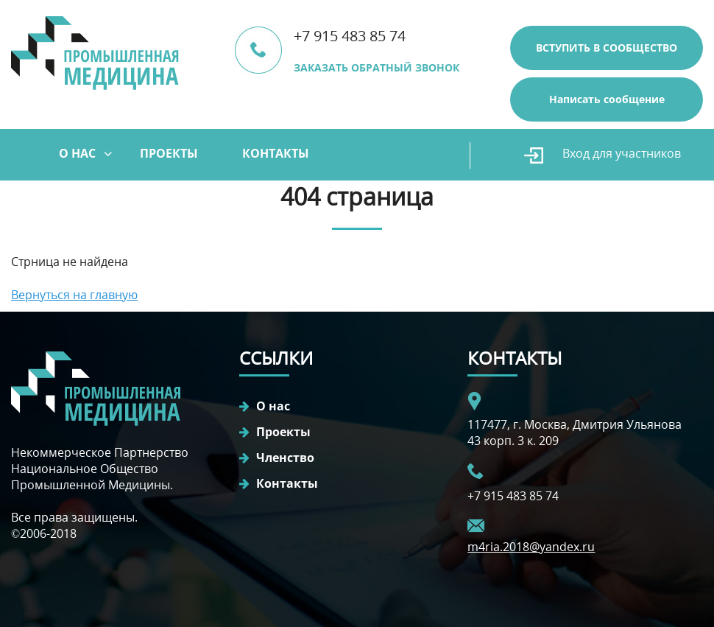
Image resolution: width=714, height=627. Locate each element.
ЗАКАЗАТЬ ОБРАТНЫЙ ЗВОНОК (376, 67)
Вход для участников (621, 153)
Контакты (275, 153)
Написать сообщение (607, 99)
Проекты (169, 153)
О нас (77, 153)
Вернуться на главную (74, 295)
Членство (285, 457)
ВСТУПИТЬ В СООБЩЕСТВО (606, 48)
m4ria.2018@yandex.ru (531, 547)
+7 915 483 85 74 (350, 36)
